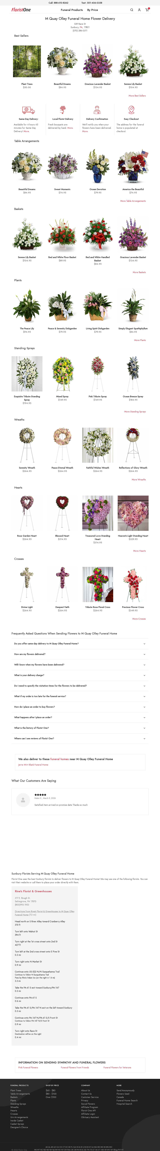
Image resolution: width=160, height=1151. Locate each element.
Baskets (14, 1093)
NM (56, 1146)
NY (62, 1146)
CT (64, 1143)
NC (41, 1146)
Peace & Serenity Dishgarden (62, 328)
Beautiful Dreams (62, 84)
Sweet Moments (62, 189)
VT (99, 1146)
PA (81, 27)
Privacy (84, 1096)
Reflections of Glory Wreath (133, 467)
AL (49, 1143)
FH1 (119, 1146)
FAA (69, 1146)
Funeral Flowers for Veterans (117, 1063)
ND (44, 1146)
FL (72, 1143)
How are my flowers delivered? (29, 653)
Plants (13, 1096)
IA (79, 1143)
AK (47, 1143)
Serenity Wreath (27, 467)
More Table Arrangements (133, 200)
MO (110, 1143)
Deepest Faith (62, 607)
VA (96, 1146)
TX (91, 1146)
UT (93, 1146)
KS (88, 1143)
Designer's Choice (19, 1123)
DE (69, 1143)
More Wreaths (139, 479)
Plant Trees (27, 84)
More (26, 131)
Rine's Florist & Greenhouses (33, 888)
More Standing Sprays (135, 411)
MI (104, 1143)
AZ (54, 1143)
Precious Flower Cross (133, 607)
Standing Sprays (18, 1100)
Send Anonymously (125, 1086)
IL (83, 1143)
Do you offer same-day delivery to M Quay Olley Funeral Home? (46, 643)
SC (82, 1146)
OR (75, 1146)
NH (50, 1146)
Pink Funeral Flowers (28, 1063)
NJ (53, 1146)
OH (65, 1146)
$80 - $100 (51, 1090)
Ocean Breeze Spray (133, 396)
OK (72, 1146)
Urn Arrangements (19, 1113)
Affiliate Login (88, 1110)
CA (57, 1143)
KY (90, 1143)
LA (93, 1143)
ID (81, 1143)
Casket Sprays (17, 1120)
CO (60, 1143)
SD (85, 1146)
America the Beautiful (133, 189)
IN (85, 1143)
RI (80, 1146)
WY (111, 1146)
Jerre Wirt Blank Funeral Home (33, 761)
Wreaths (14, 1103)
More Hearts (139, 550)
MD (98, 1143)
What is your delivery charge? (29, 674)
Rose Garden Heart (27, 535)
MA (95, 1143)
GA (74, 1143)
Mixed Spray (62, 396)
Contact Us (86, 1090)
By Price (92, 10)
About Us (85, 1086)
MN (107, 1143)
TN (88, 1146)
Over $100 (51, 1093)
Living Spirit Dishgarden (97, 328)
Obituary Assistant (90, 1113)
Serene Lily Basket (133, 84)
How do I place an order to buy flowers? (34, 704)
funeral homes (59, 755)
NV (59, 1146)
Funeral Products (72, 10)
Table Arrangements (20, 1090)
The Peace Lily (27, 328)
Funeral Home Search (127, 1096)
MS (35, 1146)
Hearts (13, 1106)
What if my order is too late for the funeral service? (40, 694)
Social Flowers (88, 1100)
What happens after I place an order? (33, 714)
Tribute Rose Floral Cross (97, 607)
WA (102, 1146)
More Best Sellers (137, 95)
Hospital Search (124, 1100)
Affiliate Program (89, 1103)
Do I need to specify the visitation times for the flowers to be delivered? (50, 684)
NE (48, 1146)
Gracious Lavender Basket (98, 84)
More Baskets (139, 272)
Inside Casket (16, 1116)
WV (108, 1146)
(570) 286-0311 (80, 30)
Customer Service (90, 1093)
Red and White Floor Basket (62, 257)
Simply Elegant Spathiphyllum (133, 328)
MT (38, 1146)
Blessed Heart (62, 535)
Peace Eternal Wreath (62, 467)
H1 (122, 1146)
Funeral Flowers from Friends (75, 1063)
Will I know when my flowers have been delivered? (39, 663)
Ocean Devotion (98, 189)
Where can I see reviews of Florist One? (34, 735)
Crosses (14, 1110)
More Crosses (139, 618)
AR (52, 1143)
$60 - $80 (50, 1086)
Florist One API (88, 1106)
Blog (115, 1146)
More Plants (140, 340)
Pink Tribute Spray (98, 396)
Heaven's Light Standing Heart (133, 535)
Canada (120, 1093)
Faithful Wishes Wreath (97, 467)
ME (102, 1143)
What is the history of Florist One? (31, 724)
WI (105, 1146)
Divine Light (27, 607)
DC (66, 1143)
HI (77, 1143)
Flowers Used (123, 1090)
